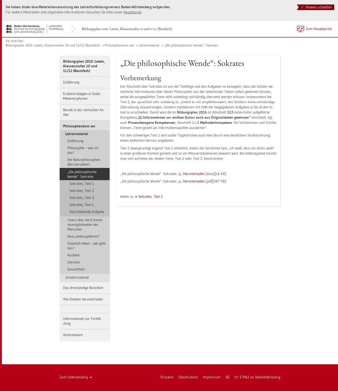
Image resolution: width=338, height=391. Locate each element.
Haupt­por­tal (132, 12)
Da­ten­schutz (188, 377)
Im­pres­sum (212, 377)
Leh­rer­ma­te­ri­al (148, 45)
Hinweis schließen (316, 7)
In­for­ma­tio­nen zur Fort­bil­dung (82, 321)
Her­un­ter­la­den (194, 173)
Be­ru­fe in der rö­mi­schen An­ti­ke (83, 112)
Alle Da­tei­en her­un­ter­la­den (83, 299)
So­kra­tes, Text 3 (81, 197)
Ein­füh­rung (71, 82)
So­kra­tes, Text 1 (81, 183)
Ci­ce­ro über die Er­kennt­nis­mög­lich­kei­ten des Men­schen (85, 225)
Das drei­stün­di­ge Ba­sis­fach (83, 287)
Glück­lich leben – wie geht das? (86, 245)
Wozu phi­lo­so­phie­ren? (83, 236)
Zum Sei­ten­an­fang (76, 377)
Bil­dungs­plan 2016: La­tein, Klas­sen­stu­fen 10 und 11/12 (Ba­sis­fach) (127, 29)
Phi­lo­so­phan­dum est (119, 45)
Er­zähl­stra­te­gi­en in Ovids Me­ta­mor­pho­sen (81, 96)
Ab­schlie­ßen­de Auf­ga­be (86, 211)
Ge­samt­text (76, 269)
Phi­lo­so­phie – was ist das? (82, 150)
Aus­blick (73, 255)
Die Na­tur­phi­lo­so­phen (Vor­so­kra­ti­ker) (83, 162)
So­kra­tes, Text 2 (81, 190)
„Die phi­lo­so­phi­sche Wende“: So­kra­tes (191, 45)
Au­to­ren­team (73, 335)
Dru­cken (167, 377)
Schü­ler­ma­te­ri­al (77, 277)
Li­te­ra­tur (73, 262)
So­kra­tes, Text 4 (81, 204)
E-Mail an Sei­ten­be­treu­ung (257, 377)
